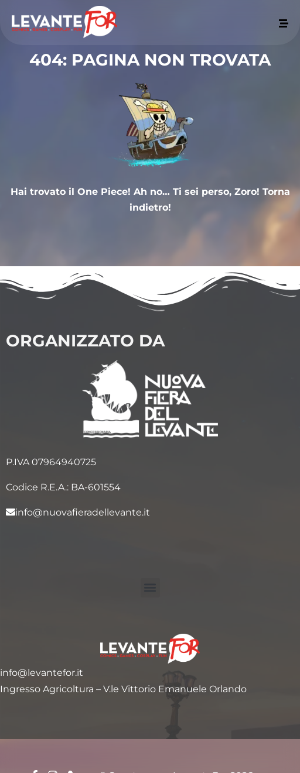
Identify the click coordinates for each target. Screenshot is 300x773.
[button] (150, 587)
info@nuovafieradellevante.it (78, 512)
